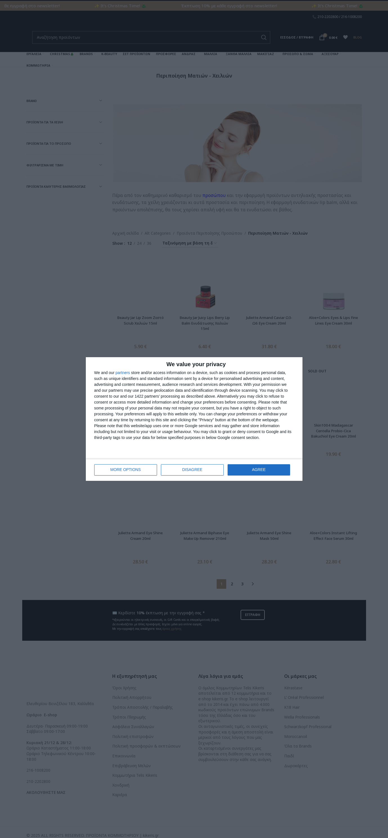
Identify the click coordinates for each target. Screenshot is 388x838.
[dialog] (194, 419)
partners (123, 373)
